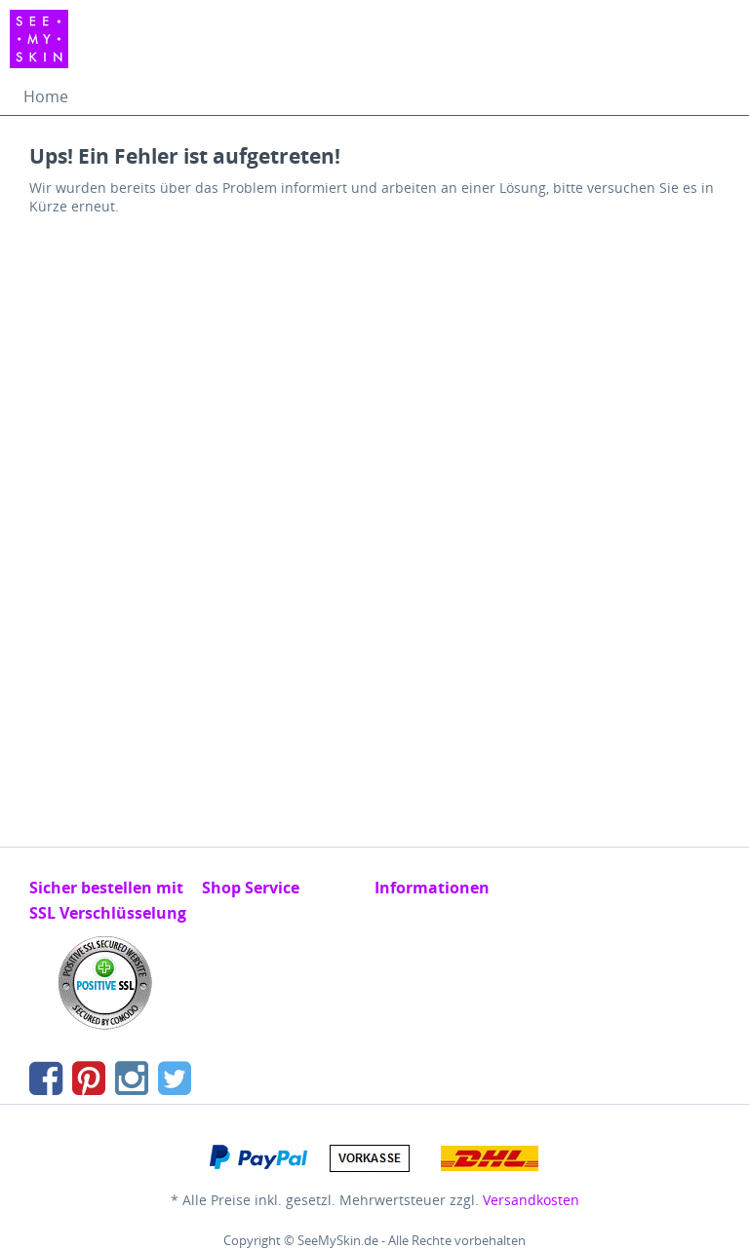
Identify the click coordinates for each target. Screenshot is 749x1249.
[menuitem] (46, 96)
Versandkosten (531, 1200)
